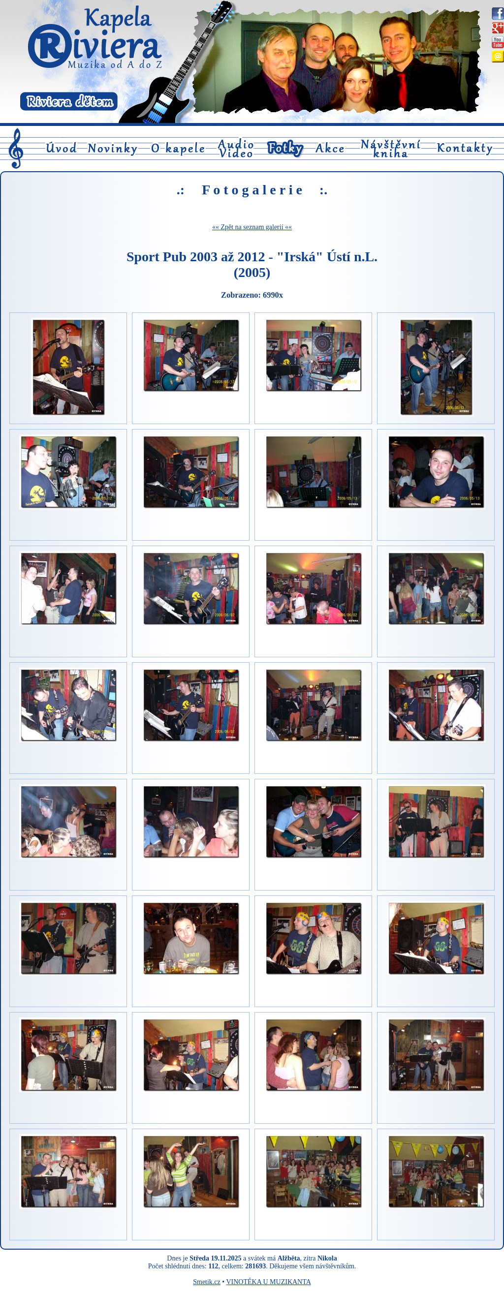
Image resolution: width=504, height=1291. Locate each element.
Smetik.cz (206, 1282)
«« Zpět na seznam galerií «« (252, 227)
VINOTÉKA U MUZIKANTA (268, 1282)
